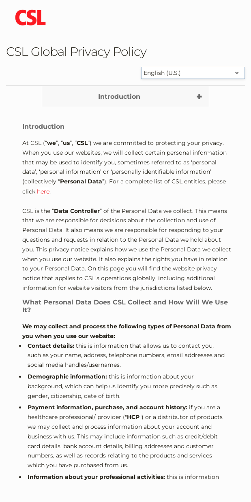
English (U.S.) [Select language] (162, 73)
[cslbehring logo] (30, 18)
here (43, 191)
